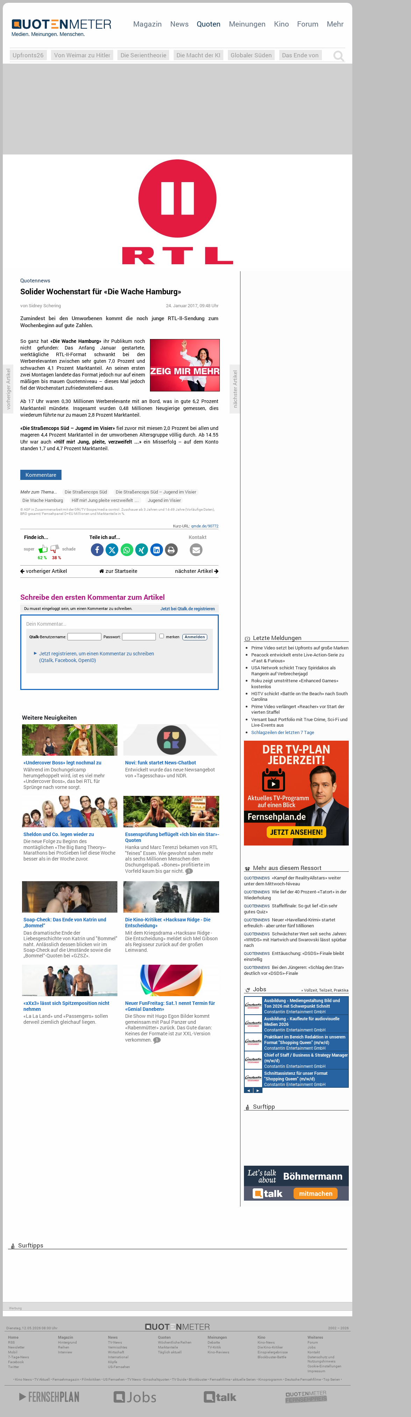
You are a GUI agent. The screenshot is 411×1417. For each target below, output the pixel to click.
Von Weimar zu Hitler (82, 55)
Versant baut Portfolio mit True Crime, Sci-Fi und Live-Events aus (299, 722)
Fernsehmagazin (65, 1379)
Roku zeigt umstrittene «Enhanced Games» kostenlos (294, 683)
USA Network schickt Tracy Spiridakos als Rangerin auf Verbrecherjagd (293, 670)
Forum (307, 24)
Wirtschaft (116, 1352)
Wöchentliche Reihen (175, 1342)
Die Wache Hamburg (42, 500)
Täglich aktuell (170, 1352)
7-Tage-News (18, 1357)
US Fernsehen (114, 1379)
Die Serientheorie (143, 55)
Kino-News (266, 1342)
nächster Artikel (196, 571)
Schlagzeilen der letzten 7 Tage (282, 732)
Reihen (63, 1347)
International (118, 1357)
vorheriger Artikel (43, 571)
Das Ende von (300, 55)
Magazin (147, 24)
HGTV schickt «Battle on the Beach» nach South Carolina (299, 696)
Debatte (214, 1342)
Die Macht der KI (198, 55)
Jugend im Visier (164, 500)
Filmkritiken (91, 1379)
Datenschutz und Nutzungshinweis (322, 1359)
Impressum (316, 1371)
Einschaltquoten (156, 1379)
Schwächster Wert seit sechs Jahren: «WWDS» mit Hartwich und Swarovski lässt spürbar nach (295, 939)
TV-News (115, 1342)
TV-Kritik (214, 1347)
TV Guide (179, 1379)
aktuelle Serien (244, 1379)
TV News (134, 1379)
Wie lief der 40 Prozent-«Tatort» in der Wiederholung (295, 894)
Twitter (13, 1367)
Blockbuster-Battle (272, 1357)
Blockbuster (198, 1379)
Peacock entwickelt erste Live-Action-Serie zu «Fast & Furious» (297, 657)
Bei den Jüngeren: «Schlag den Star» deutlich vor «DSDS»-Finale (294, 970)
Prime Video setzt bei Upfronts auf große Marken (299, 648)
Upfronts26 (28, 55)
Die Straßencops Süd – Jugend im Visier (156, 492)
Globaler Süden (251, 55)
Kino (281, 24)
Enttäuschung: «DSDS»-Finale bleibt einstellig (294, 956)
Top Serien (331, 1379)
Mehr (335, 24)
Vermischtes (117, 1347)
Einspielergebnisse (273, 1352)
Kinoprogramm (270, 1379)
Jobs (312, 1347)
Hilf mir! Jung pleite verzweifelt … (105, 500)
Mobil (12, 1352)
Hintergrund (67, 1342)
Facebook (16, 1362)
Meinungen (247, 24)
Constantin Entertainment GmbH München (292, 1005)
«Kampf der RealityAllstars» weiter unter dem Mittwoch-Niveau (292, 880)
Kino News (23, 1379)
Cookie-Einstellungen (324, 1366)
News (179, 24)
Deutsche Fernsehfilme (303, 1379)
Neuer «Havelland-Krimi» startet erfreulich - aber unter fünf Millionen (290, 922)
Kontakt (314, 1352)
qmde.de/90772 (204, 525)
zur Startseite (118, 571)
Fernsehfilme (220, 1379)
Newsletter (16, 1347)
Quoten (209, 24)
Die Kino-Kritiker (270, 1347)
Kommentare (41, 474)
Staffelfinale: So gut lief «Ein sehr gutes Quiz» (290, 908)
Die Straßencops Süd (86, 492)
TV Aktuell (42, 1379)
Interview (65, 1352)
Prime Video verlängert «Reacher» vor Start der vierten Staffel (297, 709)
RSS (11, 1342)
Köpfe (112, 1362)
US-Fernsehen (119, 1367)
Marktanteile (168, 1347)
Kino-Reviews (218, 1352)
